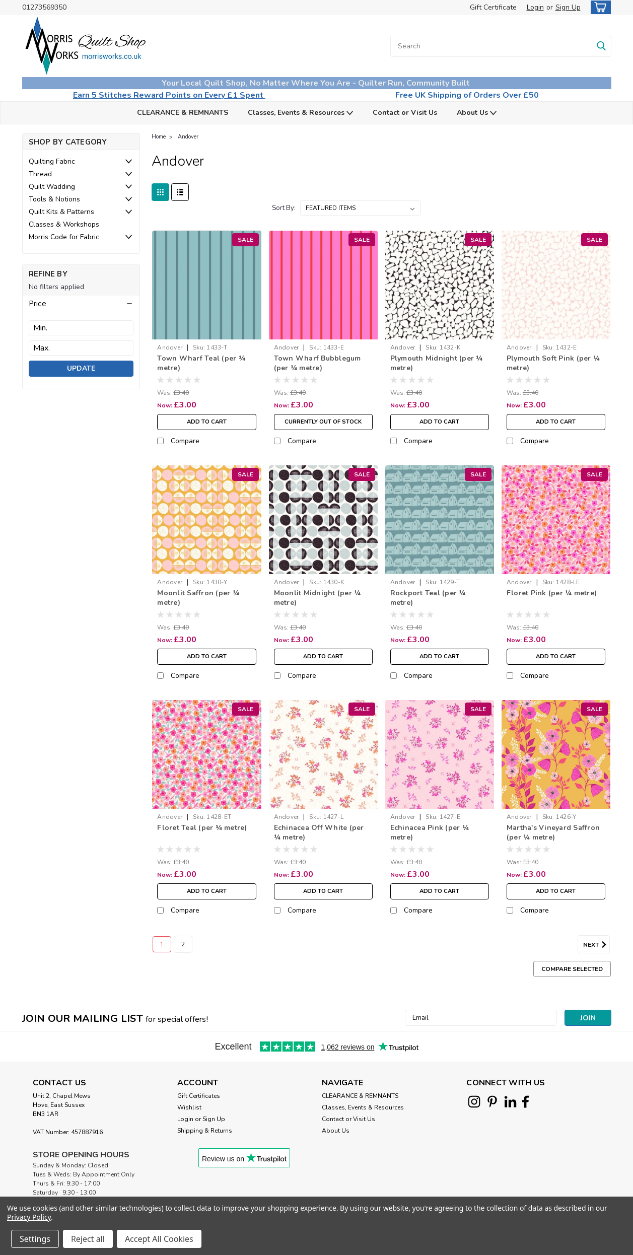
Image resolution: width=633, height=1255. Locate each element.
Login (535, 7)
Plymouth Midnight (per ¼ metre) (436, 363)
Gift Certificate (493, 7)
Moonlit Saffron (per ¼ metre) (198, 597)
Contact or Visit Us (405, 112)
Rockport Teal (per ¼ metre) (428, 597)
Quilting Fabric (52, 161)
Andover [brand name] (169, 347)
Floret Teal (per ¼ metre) (202, 827)
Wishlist (189, 1107)
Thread (40, 174)
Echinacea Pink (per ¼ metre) (429, 832)
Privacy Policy (29, 1217)
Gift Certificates (198, 1096)
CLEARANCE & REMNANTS (182, 112)
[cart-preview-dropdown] (598, 7)
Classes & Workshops (64, 224)
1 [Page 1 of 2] (162, 944)
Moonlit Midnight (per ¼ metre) (317, 597)
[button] (81, 304)
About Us (477, 113)
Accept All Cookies (159, 1238)
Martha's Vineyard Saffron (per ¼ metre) (553, 832)
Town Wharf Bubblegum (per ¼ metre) (317, 363)
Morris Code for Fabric (64, 237)
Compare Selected (572, 969)
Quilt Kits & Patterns (61, 212)
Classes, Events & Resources (300, 113)
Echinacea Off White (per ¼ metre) (319, 832)
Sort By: (284, 208)
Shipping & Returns (204, 1131)
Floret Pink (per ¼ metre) (552, 593)
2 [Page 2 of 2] (183, 944)
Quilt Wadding (52, 186)
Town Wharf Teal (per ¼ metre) (201, 363)
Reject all (88, 1238)
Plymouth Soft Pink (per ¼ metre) (553, 363)
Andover (188, 137)
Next (596, 945)
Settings (35, 1238)
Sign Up (568, 7)
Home (159, 137)
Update (81, 368)
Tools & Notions (54, 199)
